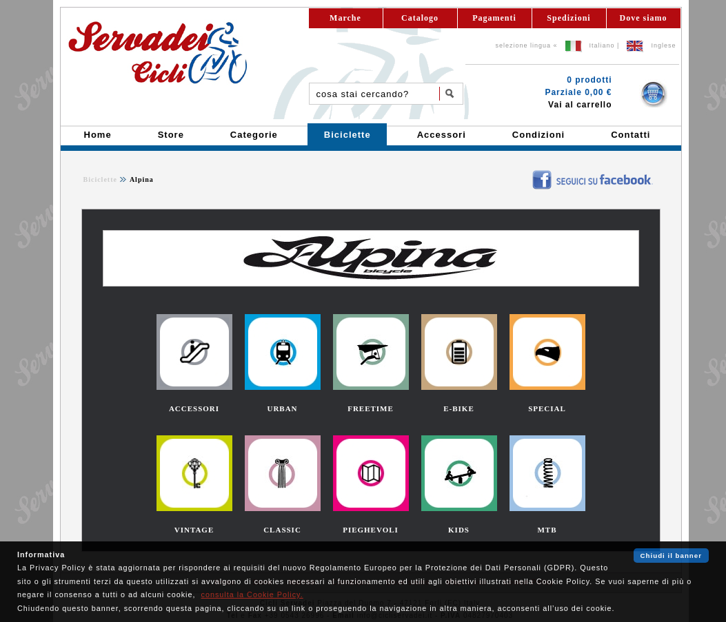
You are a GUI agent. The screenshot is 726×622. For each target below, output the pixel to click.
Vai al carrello (580, 105)
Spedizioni (568, 18)
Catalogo (419, 18)
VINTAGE (194, 530)
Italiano (602, 45)
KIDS (459, 530)
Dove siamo (643, 18)
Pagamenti (494, 18)
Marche (345, 18)
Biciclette (100, 179)
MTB (546, 530)
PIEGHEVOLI (371, 530)
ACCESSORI (194, 408)
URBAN (282, 408)
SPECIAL (547, 408)
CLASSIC (282, 530)
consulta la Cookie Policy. (252, 594)
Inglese (663, 45)
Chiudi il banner (671, 555)
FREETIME (370, 408)
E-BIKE (458, 408)
